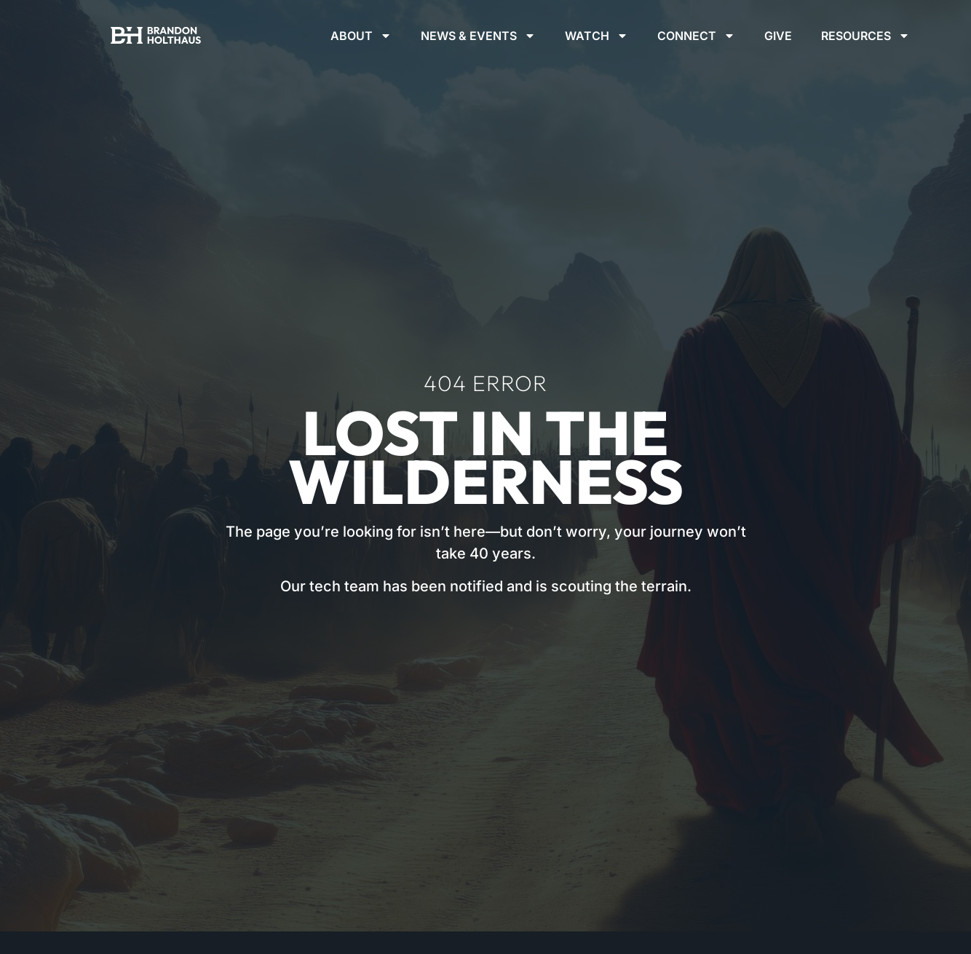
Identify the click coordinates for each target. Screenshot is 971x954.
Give (778, 35)
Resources (865, 36)
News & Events (478, 36)
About (361, 36)
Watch (596, 36)
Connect (696, 36)
